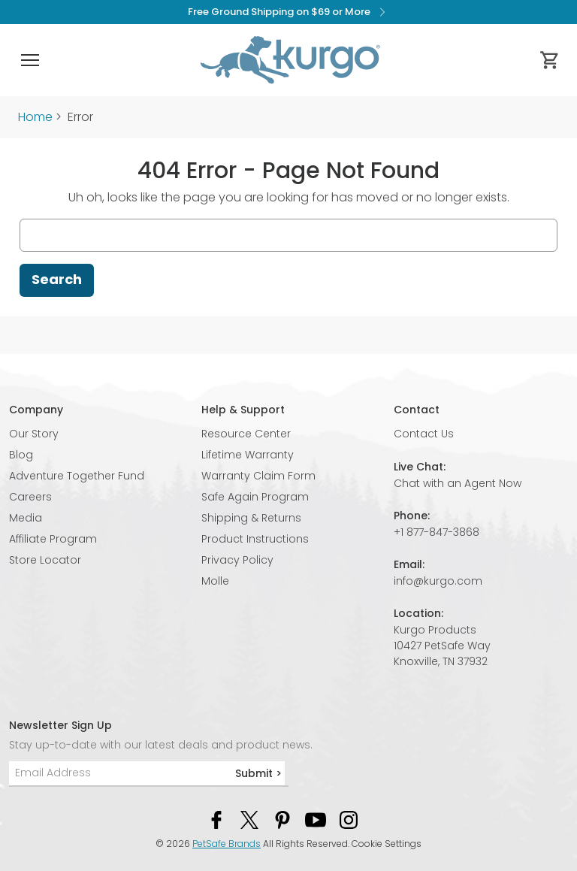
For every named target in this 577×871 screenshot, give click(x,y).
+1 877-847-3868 (436, 532)
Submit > (258, 773)
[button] (30, 60)
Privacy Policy (237, 559)
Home (35, 117)
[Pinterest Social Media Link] (282, 819)
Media (25, 517)
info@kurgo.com (438, 580)
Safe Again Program (255, 496)
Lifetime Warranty (247, 454)
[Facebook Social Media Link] (216, 819)
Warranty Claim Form (258, 475)
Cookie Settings (386, 844)
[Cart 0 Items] (550, 60)
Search (57, 279)
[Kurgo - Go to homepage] (290, 60)
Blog (21, 454)
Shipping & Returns (251, 517)
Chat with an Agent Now (457, 483)
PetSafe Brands (226, 843)
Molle (215, 580)
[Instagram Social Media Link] (348, 819)
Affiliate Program (53, 538)
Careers (30, 496)
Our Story (34, 433)
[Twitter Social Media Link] (249, 819)
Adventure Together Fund (76, 475)
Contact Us (424, 433)
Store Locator (45, 559)
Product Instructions (255, 538)
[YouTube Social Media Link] (315, 819)
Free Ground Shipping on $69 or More (289, 12)
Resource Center (246, 433)
